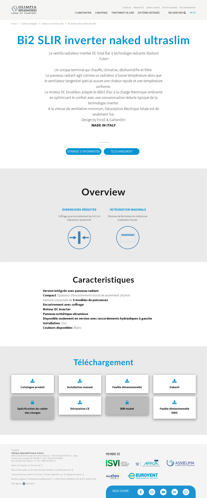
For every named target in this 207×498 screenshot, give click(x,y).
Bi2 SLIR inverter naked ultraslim (82, 23)
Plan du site (35, 464)
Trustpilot (15, 449)
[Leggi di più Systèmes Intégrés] (149, 13)
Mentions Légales (18, 478)
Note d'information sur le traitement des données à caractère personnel (41, 469)
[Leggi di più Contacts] (126, 7)
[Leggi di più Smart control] (153, 7)
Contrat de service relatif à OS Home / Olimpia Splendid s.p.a (37, 473)
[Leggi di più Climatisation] (83, 13)
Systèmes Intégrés (29, 23)
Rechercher (177, 13)
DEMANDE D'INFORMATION (83, 151)
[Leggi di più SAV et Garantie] (169, 7)
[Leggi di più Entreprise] (23, 464)
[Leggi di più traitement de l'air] (122, 13)
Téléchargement (121, 151)
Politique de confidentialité (39, 478)
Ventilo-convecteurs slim (53, 23)
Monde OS (139, 7)
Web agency (16, 482)
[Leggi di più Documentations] (188, 7)
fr (193, 13)
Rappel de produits (74, 473)
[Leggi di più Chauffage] (101, 13)
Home (14, 23)
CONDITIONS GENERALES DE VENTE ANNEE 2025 (75, 478)
